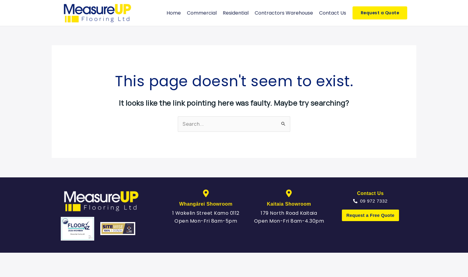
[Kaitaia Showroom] (289, 193)
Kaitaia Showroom (289, 204)
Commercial (202, 12)
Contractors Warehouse (284, 12)
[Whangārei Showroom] (206, 193)
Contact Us (332, 12)
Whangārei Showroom (206, 204)
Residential (236, 12)
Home (174, 12)
